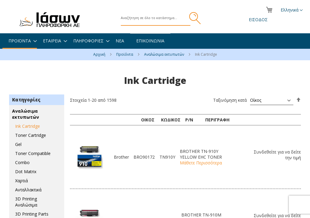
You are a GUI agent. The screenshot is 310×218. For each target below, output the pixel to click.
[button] (292, 10)
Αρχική (99, 54)
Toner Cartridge (30, 135)
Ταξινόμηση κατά (230, 100)
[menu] (155, 41)
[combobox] (155, 18)
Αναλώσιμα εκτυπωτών (164, 54)
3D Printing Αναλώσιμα (26, 202)
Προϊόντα (125, 54)
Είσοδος (258, 19)
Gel (18, 144)
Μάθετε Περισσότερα (201, 163)
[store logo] (49, 19)
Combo (22, 162)
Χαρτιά (21, 180)
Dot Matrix (25, 171)
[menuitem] (19, 41)
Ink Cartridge (27, 126)
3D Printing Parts (31, 214)
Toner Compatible (33, 153)
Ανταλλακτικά (28, 190)
